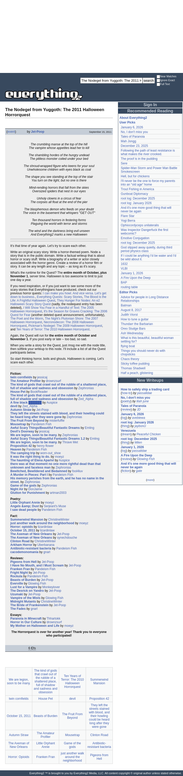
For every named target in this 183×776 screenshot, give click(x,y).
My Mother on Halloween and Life (34, 626)
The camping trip (22, 453)
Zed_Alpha (85, 399)
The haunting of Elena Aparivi (32, 460)
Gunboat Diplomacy (134, 194)
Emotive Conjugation (135, 238)
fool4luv (77, 471)
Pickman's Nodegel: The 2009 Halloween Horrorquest (65, 326)
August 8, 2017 (131, 310)
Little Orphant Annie (25, 502)
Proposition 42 (21, 446)
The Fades (18, 609)
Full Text (163, 84)
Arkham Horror (21, 545)
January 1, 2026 (132, 273)
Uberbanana (45, 545)
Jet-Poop (37, 131)
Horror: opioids (21, 527)
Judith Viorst (129, 314)
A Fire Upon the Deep (135, 278)
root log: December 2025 (138, 198)
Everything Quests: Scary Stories (59, 297)
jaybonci (140, 426)
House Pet (18, 392)
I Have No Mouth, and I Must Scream (37, 565)
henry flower (45, 446)
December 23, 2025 (134, 146)
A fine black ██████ (26, 402)
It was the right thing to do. (30, 456)
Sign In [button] (150, 105)
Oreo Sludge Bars (133, 328)
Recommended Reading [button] (150, 111)
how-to (126, 393)
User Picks (127, 122)
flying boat (128, 346)
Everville (16, 583)
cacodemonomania (24, 552)
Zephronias (86, 388)
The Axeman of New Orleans (31, 534)
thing (125, 426)
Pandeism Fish (41, 424)
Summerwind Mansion (26, 519)
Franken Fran (20, 569)
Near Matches (166, 76)
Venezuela (128, 430)
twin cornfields (21, 377)
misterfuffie (56, 420)
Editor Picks (128, 292)
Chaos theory (130, 359)
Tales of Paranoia (133, 136)
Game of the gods (23, 485)
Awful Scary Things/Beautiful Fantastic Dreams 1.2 (47, 438)
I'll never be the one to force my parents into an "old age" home (148, 182)
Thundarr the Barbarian (137, 324)
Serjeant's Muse (55, 506)
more (150, 479)
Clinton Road (20, 541)
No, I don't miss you (134, 132)
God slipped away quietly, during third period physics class (146, 249)
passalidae (144, 393)
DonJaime (35, 489)
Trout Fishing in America (137, 189)
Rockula (16, 576)
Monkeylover (51, 587)
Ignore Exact (166, 80)
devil (13, 406)
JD (139, 409)
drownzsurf (53, 381)
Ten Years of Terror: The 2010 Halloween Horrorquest (53, 329)
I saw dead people (23, 510)
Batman (126, 305)
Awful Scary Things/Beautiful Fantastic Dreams (45, 428)
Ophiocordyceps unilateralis (140, 225)
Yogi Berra (128, 220)
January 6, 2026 (132, 127)
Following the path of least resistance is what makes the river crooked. (148, 152)
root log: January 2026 (136, 203)
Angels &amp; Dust (24, 506)
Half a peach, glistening (137, 373)
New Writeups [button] (150, 380)
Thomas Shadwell (133, 368)
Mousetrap (18, 424)
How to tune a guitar (134, 319)
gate (139, 471)
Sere (124, 163)
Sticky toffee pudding (135, 363)
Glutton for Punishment (27, 493)
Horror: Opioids (18, 757)
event (11, 131)
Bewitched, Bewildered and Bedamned (38, 471)
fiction (126, 471)
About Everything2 (133, 118)
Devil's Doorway (22, 431)
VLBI (124, 268)
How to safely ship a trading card (145, 389)
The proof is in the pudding (139, 159)
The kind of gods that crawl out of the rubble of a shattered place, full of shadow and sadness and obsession (58, 386)
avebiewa (138, 418)
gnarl (46, 552)
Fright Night (19, 572)
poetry (126, 401)
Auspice (52, 402)
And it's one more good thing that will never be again (148, 465)
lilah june (143, 401)
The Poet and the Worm (26, 318)
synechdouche (67, 537)
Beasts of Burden (23, 580)
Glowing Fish (37, 583)
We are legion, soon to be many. (33, 435)
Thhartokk (53, 618)
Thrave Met (70, 442)
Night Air (16, 489)
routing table (129, 287)
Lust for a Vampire (23, 587)
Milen (138, 442)
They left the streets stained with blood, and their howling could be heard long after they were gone (57, 415)
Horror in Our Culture (26, 622)
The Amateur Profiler (25, 381)
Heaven (15, 449)
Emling (89, 428)
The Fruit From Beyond (27, 420)
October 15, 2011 (22, 530)
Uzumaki (16, 594)
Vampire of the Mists (25, 598)
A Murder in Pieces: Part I (29, 475)
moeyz (59, 456)
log (124, 418)
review (126, 409)
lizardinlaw (45, 527)
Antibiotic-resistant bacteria (30, 548)
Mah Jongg (128, 141)
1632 (124, 264)
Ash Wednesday (132, 333)
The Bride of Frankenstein (29, 605)
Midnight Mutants (23, 601)
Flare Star (127, 216)
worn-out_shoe (50, 453)
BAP (124, 282)
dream (126, 434)
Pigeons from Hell (23, 562)
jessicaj (42, 377)
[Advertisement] (91, 36)
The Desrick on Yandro (27, 591)
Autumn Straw (20, 410)
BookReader (39, 392)
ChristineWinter (58, 519)
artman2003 (58, 493)
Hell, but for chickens (135, 176)
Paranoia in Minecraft (26, 618)
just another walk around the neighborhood (42, 523)
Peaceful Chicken (149, 434)
